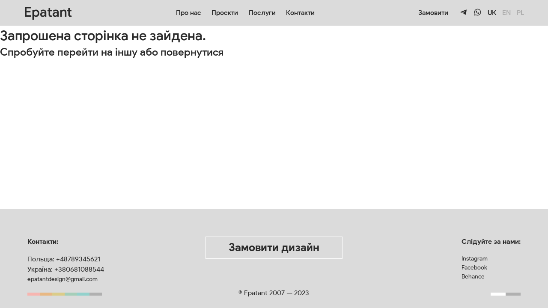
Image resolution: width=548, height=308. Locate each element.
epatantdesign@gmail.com (62, 279)
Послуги (262, 13)
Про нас (188, 13)
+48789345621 (78, 259)
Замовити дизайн (274, 247)
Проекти (224, 13)
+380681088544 (79, 269)
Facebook (474, 267)
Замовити (433, 13)
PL (520, 13)
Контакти (300, 13)
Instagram (475, 258)
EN (506, 13)
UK (492, 13)
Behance (473, 276)
